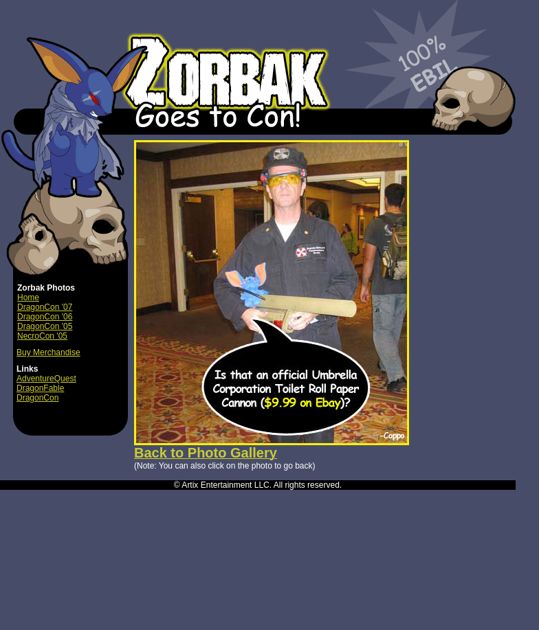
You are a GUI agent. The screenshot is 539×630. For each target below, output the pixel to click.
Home (28, 297)
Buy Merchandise (48, 352)
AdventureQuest (46, 378)
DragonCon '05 (44, 326)
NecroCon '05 (42, 336)
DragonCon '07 (44, 307)
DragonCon (37, 398)
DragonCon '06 (44, 317)
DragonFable (40, 388)
